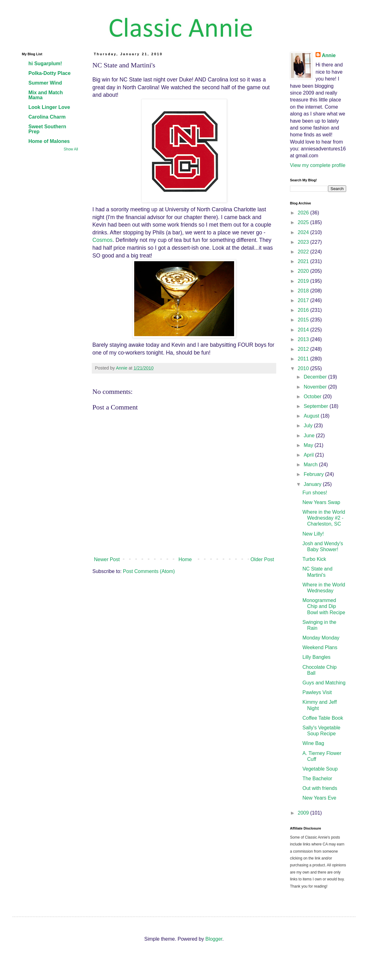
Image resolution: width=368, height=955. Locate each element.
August (312, 416)
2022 (304, 251)
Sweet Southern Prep (47, 129)
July (309, 425)
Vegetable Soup (320, 768)
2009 (304, 812)
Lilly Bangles (316, 657)
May (309, 445)
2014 (304, 329)
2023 (304, 242)
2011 (304, 358)
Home (185, 559)
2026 (304, 212)
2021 (304, 261)
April (309, 455)
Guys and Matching (324, 682)
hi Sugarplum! (45, 63)
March (311, 464)
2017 (304, 300)
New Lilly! (313, 533)
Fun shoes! (314, 492)
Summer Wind (45, 83)
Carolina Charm (47, 117)
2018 (304, 290)
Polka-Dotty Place (49, 73)
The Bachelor (317, 778)
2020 (304, 271)
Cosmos (102, 240)
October (313, 396)
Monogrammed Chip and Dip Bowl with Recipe (323, 606)
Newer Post (107, 559)
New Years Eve (319, 798)
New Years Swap (321, 502)
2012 (304, 349)
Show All (71, 149)
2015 (304, 319)
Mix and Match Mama (45, 95)
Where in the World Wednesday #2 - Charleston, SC (323, 517)
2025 (304, 222)
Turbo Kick (314, 559)
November (316, 386)
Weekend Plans (319, 647)
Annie (329, 55)
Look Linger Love (49, 107)
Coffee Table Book (322, 718)
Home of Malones (49, 141)
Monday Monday (320, 637)
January (313, 484)
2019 (304, 281)
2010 (304, 368)
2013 (304, 339)
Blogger (213, 939)
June (310, 435)
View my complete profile (318, 165)
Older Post (262, 559)
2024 (304, 232)
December (316, 377)
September (317, 406)
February (314, 474)
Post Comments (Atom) (149, 571)
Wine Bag (313, 743)
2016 (304, 310)
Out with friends (319, 788)
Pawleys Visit (317, 692)
